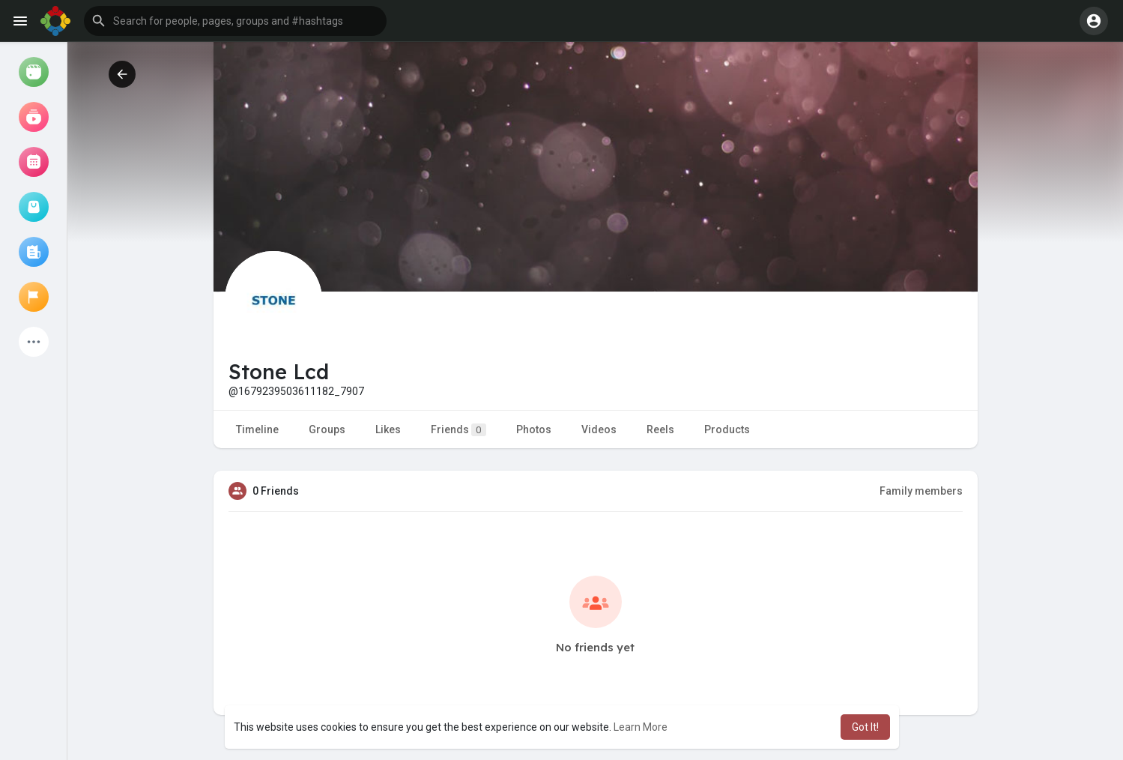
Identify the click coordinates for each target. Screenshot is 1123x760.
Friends (458, 429)
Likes (388, 429)
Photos (533, 429)
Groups (327, 429)
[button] (235, 21)
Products (727, 429)
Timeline (257, 429)
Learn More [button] (641, 727)
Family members (921, 491)
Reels (660, 429)
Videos (599, 429)
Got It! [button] (865, 727)
